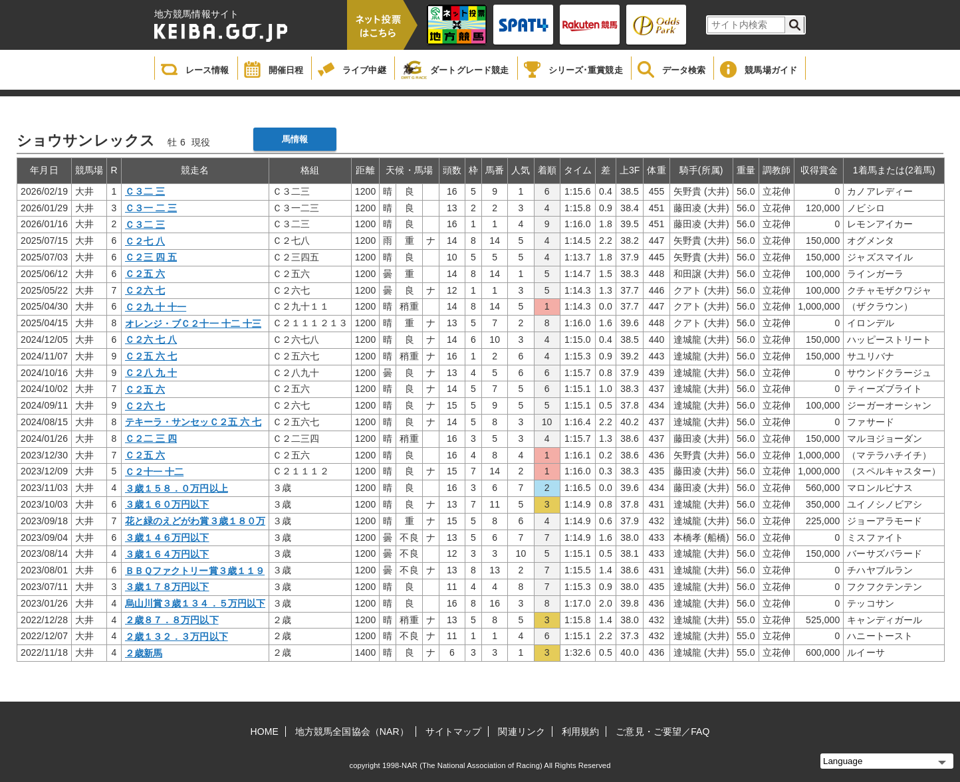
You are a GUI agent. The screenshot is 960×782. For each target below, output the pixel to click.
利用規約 (580, 731)
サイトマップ (453, 731)
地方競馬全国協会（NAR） (352, 731)
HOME (265, 731)
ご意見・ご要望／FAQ (662, 731)
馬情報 (295, 139)
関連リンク (521, 731)
